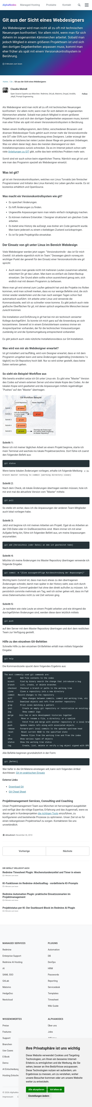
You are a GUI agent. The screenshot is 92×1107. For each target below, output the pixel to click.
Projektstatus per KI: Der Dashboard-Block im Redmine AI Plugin (39, 907)
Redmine (7, 949)
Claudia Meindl (18, 89)
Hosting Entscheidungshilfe (16, 1075)
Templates (53, 993)
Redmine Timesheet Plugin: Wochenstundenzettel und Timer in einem (42, 872)
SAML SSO (8, 974)
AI (4, 968)
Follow (84, 94)
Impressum (8, 1096)
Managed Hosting (30, 4)
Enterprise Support (12, 956)
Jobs (50, 1032)
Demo (5, 1063)
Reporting (53, 981)
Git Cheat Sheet (17, 791)
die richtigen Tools (48, 813)
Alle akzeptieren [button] (36, 1089)
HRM (50, 968)
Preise (6, 1025)
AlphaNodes (9, 4)
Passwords (53, 974)
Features (7, 1032)
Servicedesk (54, 987)
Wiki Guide (53, 1006)
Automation (54, 949)
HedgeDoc (8, 993)
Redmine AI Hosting (12, 962)
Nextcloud (8, 999)
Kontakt (66, 4)
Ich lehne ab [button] (56, 1089)
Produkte (51, 4)
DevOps (52, 962)
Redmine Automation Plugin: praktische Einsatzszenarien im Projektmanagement (36, 896)
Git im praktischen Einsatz (30, 772)
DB (49, 956)
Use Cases (8, 1050)
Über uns (52, 1025)
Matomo (7, 987)
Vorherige (24, 851)
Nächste (67, 851)
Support (6, 1038)
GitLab (6, 981)
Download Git (16, 786)
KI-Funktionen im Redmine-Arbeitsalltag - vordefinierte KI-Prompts (40, 883)
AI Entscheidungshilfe (13, 1069)
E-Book (6, 1056)
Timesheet (53, 999)
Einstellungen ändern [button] (38, 1096)
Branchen (7, 1044)
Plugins (53, 943)
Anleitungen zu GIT (18, 151)
